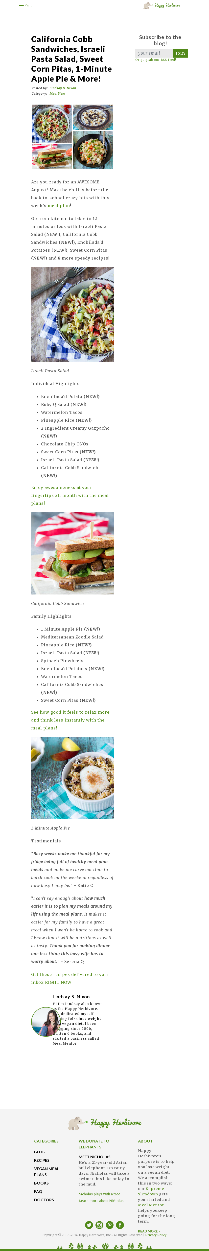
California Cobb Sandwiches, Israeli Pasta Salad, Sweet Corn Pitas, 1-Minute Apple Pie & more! (71, 58)
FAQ (38, 1191)
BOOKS (41, 1183)
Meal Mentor (151, 1205)
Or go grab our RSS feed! (155, 60)
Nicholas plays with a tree (99, 1194)
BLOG (39, 1151)
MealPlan (57, 93)
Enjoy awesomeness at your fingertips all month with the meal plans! (70, 495)
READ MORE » (149, 1231)
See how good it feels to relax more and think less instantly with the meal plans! (70, 720)
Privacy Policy (155, 1235)
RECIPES (41, 1160)
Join (180, 53)
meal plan (59, 205)
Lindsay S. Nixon (62, 88)
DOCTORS (44, 1199)
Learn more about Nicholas (101, 1201)
